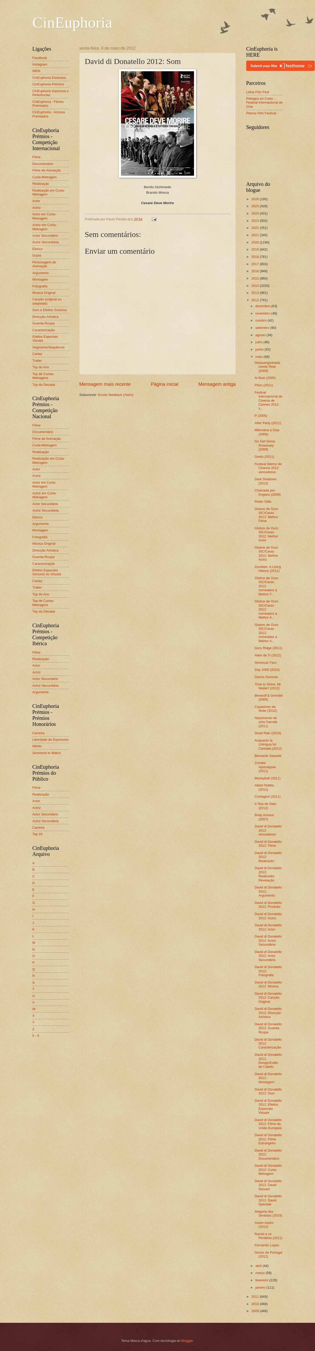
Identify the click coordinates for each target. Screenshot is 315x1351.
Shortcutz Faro (265, 663)
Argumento (40, 273)
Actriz (36, 208)
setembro (262, 328)
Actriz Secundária (45, 242)
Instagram (39, 64)
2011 (255, 1297)
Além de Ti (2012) (268, 655)
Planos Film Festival (261, 113)
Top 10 (37, 834)
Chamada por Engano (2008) (268, 492)
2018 (255, 257)
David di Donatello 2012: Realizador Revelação (268, 874)
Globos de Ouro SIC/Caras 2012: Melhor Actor (266, 534)
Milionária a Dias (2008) (267, 432)
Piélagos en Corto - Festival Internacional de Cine (264, 103)
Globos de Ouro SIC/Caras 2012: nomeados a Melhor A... (266, 609)
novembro (263, 313)
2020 (255, 242)
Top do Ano (40, 367)
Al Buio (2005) (265, 378)
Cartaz (37, 354)
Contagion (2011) (268, 796)
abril (259, 1266)
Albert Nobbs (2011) (264, 787)
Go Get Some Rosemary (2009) (265, 445)
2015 (255, 278)
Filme (36, 157)
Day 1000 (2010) (267, 670)
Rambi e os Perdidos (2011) (268, 1236)
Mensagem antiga (217, 384)
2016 (255, 271)
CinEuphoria (72, 22)
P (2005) (261, 416)
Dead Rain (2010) (268, 733)
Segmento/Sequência (48, 347)
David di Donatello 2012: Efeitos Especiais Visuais (268, 1107)
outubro (261, 320)
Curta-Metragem (44, 177)
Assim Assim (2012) (264, 1225)
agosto (260, 335)
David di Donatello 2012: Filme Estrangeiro (268, 1139)
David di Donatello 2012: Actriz (268, 916)
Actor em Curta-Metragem (44, 216)
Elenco (37, 249)
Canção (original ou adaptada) (47, 301)
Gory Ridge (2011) (268, 648)
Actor (36, 201)
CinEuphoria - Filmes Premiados (48, 104)
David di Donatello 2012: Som (268, 1091)
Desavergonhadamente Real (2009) (267, 367)
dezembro (263, 306)
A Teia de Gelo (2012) (265, 806)
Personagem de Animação (44, 264)
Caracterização (43, 330)
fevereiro (262, 1280)
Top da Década (43, 385)
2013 (255, 293)
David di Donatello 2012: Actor (268, 927)
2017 (255, 264)
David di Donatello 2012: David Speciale (268, 1200)
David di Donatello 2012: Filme (268, 844)
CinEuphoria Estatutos (49, 78)
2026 (255, 199)
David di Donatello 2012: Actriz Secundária (268, 940)
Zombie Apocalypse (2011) (265, 767)
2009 (255, 1311)
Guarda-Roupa (43, 323)
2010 (255, 1304)
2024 (255, 213)
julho (259, 342)
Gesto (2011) (264, 457)
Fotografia (39, 286)
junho (259, 349)
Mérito (37, 746)
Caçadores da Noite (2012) (266, 709)
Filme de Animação (46, 170)
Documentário (42, 164)
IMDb (36, 71)
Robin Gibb (263, 501)
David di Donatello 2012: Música (268, 984)
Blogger (187, 1341)
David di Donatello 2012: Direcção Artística (268, 1013)
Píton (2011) (264, 385)
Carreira (38, 733)
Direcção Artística (45, 317)
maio (259, 357)
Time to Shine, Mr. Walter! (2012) (268, 686)
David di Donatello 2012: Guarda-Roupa (268, 1028)
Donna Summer (266, 677)
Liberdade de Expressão (50, 740)
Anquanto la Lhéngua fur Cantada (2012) (268, 744)
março (260, 1273)
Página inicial (164, 384)
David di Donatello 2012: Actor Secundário (268, 956)
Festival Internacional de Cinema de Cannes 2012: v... (268, 400)
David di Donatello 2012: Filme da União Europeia (268, 1124)
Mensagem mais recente (105, 384)
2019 (255, 249)
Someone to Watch (46, 753)
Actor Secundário (45, 236)
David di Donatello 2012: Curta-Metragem (268, 1170)
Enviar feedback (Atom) (115, 395)
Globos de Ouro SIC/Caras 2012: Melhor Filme (266, 515)
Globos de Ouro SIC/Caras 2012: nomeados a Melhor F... (266, 586)
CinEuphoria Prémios (48, 84)
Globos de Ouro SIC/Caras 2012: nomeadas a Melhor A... (266, 633)
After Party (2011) (268, 423)
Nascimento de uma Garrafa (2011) (266, 722)
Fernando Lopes (267, 1245)
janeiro (260, 1287)
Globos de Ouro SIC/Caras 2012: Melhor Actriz (266, 553)
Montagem (40, 279)
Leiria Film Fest (257, 92)
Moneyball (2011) (267, 778)
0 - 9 (35, 1036)
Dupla (36, 255)
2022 (255, 228)
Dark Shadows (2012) (265, 481)
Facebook (39, 58)
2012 (255, 300)
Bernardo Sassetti (268, 756)
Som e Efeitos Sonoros (49, 310)
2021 (255, 235)
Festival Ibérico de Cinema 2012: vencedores (268, 468)
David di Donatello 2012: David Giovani (268, 1185)
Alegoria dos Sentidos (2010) (268, 1213)
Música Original (44, 293)
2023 (255, 221)
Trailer (37, 361)
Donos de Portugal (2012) (268, 1254)
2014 (255, 286)
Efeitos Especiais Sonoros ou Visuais (46, 572)
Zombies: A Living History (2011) (268, 569)
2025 (255, 206)
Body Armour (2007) (264, 817)
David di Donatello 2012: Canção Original (268, 998)
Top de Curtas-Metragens (43, 376)
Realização (40, 184)
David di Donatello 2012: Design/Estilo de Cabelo (268, 1061)
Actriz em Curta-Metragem (44, 227)
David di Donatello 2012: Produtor (268, 905)
